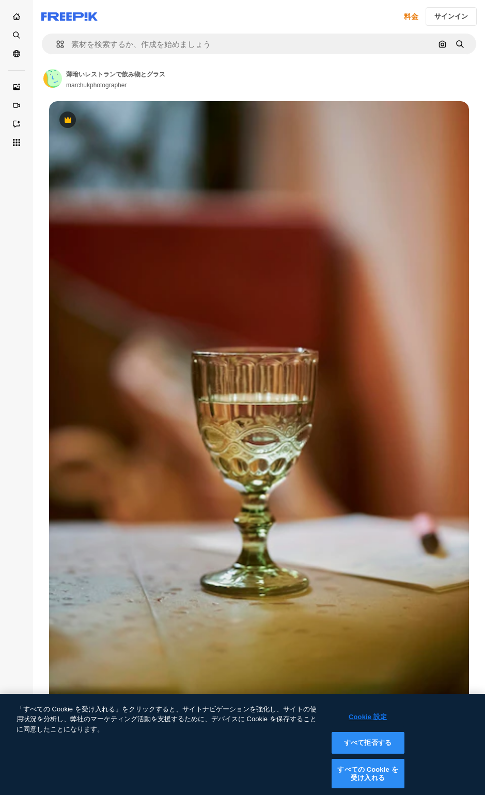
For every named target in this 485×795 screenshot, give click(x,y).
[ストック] (16, 35)
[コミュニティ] (16, 53)
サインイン (451, 16)
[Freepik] (69, 16)
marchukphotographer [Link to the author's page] (96, 85)
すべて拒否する (368, 751)
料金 (411, 16)
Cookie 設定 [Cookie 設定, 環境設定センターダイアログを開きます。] (368, 724)
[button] (56, 44)
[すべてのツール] (16, 142)
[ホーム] (16, 16)
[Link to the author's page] (52, 78)
